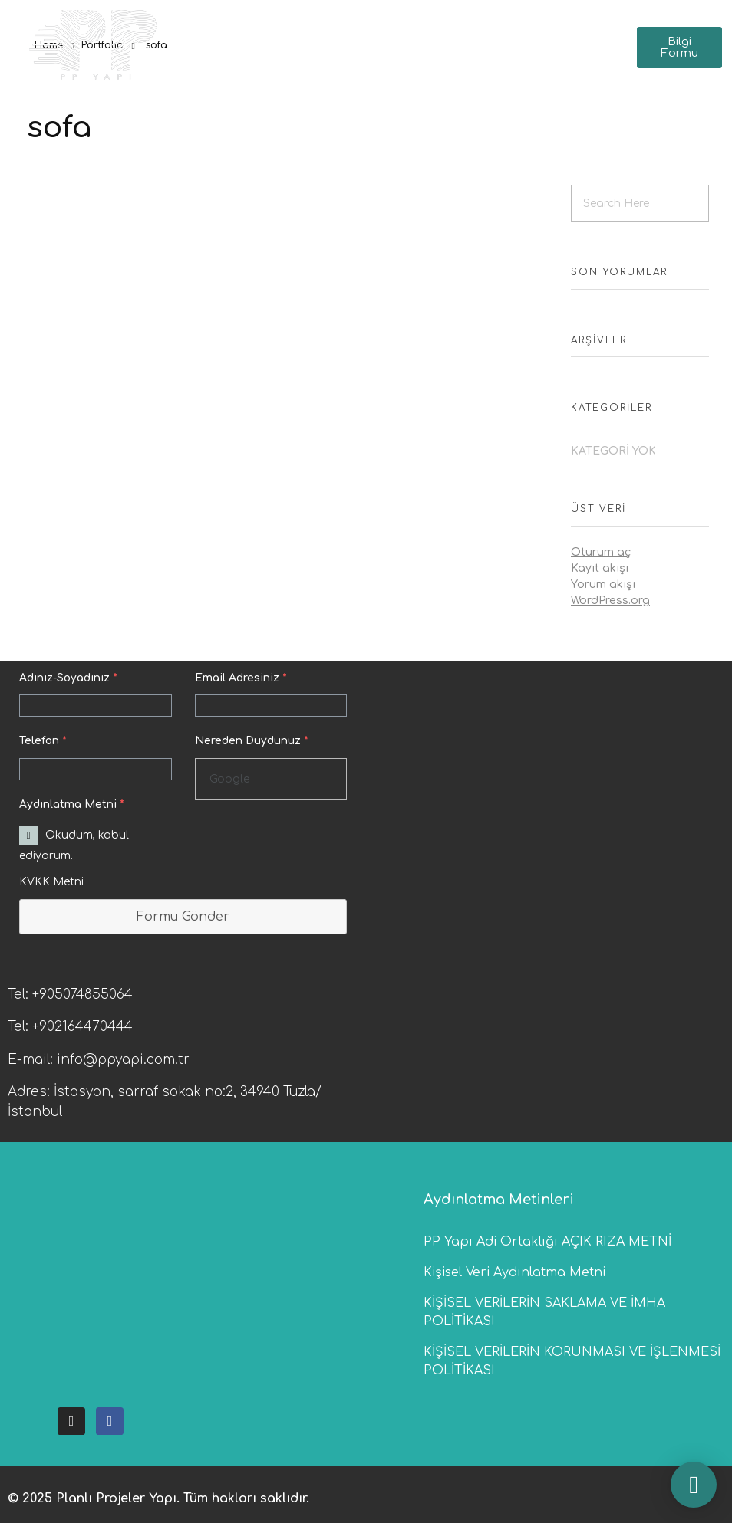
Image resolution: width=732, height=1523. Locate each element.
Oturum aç (601, 552)
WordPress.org (610, 600)
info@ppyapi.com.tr (123, 1059)
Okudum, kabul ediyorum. (74, 845)
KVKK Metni (51, 882)
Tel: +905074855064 (70, 994)
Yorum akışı (603, 584)
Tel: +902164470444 (70, 1026)
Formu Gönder (183, 917)
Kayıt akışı (599, 568)
